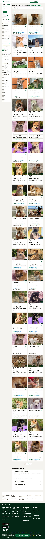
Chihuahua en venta (5, 510)
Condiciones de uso (36, 515)
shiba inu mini (29, 497)
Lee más (41, 9)
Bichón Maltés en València (26, 513)
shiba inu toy (37, 498)
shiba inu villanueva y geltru (6, 496)
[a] (9, 61)
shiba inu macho (21, 499)
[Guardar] (26, 26)
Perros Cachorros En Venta (6, 508)
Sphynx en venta (15, 513)
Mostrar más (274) (6, 39)
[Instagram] (7, 530)
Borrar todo (8, 4)
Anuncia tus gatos (36, 520)
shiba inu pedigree (38, 495)
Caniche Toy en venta (5, 519)
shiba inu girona (5, 499)
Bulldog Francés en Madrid (26, 511)
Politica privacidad (36, 510)
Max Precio (8, 59)
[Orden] (37, 12)
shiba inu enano (29, 495)
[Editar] (10, 43)
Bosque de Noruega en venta (16, 510)
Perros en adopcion (25, 520)
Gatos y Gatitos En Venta (16, 508)
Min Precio (4, 59)
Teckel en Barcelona (25, 510)
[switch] (6, 19)
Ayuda (34, 512)
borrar (9, 21)
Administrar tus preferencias (9, 536)
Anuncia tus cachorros (36, 518)
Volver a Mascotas (5, 6)
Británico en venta (15, 511)
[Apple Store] (5, 527)
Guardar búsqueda (16, 11)
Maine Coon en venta (15, 516)
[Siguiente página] (31, 464)
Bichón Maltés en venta (5, 511)
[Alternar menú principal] (1, 1)
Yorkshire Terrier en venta (6, 513)
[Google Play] (5, 524)
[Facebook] (4, 530)
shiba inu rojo (37, 497)
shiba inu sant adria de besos (22, 494)
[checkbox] (3, 25)
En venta (4, 11)
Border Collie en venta (5, 516)
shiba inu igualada (22, 496)
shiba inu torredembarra (13, 496)
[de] (4, 61)
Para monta (5, 16)
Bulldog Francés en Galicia (26, 516)
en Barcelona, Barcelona (34, 5)
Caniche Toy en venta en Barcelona (26, 518)
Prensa (34, 513)
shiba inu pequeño (30, 498)
